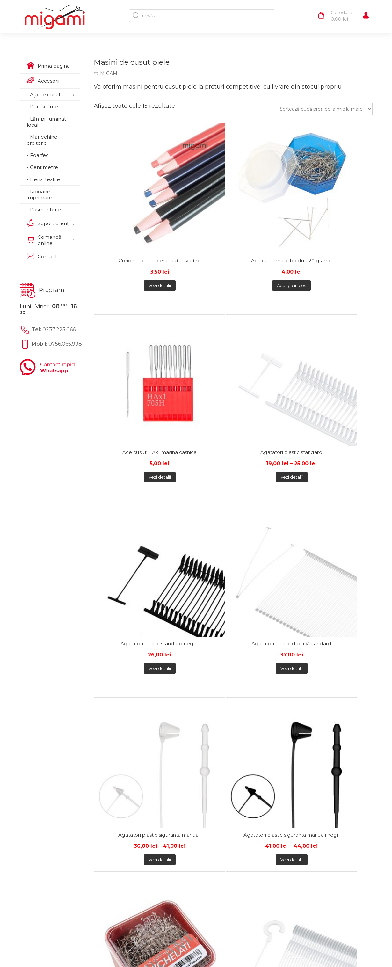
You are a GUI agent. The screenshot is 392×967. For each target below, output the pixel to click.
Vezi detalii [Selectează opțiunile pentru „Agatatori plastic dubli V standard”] (198, 345)
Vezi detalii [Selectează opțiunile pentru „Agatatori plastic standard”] (337, 226)
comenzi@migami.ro (252, 739)
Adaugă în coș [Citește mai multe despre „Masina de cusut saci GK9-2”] (337, 464)
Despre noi (45, 721)
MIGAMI (109, 73)
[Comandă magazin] (324, 109)
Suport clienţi (49, 731)
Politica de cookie (128, 731)
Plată (97, 677)
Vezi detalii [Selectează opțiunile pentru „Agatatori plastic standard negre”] (128, 345)
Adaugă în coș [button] (198, 226)
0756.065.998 (65, 344)
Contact (42, 740)
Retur (177, 677)
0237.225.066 (59, 329)
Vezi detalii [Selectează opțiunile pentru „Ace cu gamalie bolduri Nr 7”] (128, 464)
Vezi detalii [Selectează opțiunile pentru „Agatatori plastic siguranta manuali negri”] (337, 345)
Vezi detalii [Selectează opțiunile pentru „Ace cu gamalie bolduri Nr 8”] (268, 464)
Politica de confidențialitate (141, 721)
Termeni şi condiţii (129, 740)
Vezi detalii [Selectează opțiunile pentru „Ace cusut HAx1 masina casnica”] (268, 226)
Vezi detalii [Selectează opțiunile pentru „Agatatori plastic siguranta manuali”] (268, 345)
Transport (136, 677)
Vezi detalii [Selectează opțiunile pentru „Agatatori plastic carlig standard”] (198, 464)
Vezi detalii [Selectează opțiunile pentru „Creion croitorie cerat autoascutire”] (128, 226)
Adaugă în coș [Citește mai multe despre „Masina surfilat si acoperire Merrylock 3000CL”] (267, 590)
